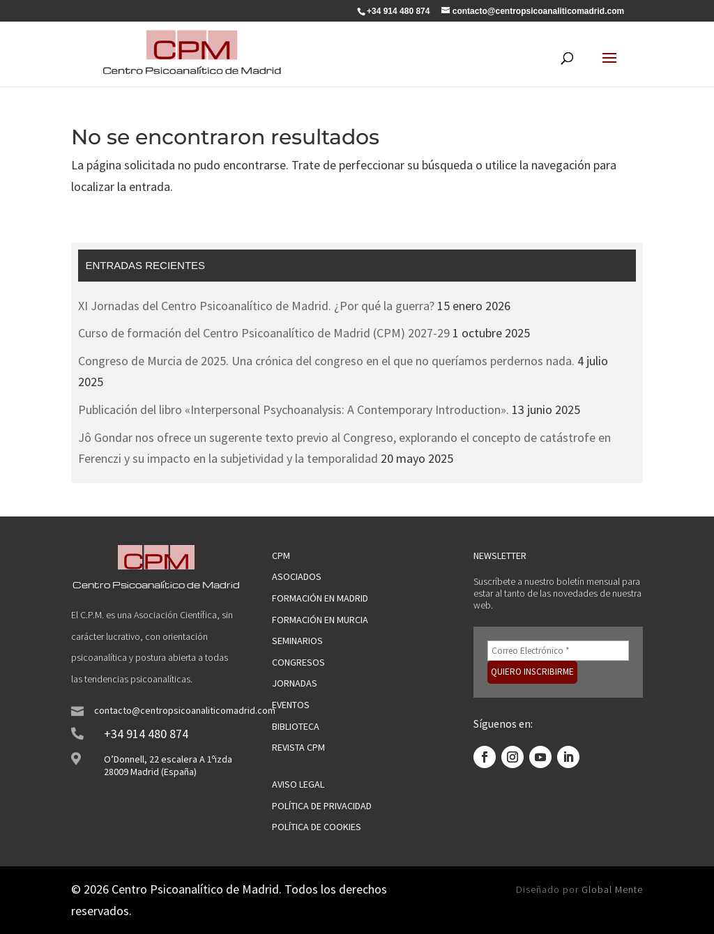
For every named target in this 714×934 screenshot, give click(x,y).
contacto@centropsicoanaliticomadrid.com (184, 710)
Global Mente (612, 889)
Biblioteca (295, 726)
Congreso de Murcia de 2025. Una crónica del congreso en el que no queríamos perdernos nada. (326, 361)
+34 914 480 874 (146, 734)
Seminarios (297, 640)
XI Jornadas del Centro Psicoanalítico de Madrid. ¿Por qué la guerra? (256, 306)
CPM (281, 555)
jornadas (294, 683)
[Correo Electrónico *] (558, 651)
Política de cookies (316, 826)
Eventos (291, 704)
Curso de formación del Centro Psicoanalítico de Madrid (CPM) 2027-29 (264, 333)
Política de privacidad (322, 805)
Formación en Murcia (320, 619)
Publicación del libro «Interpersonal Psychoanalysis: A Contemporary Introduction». (293, 409)
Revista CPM (298, 747)
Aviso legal (298, 784)
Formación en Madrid (320, 598)
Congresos (298, 662)
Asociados (296, 576)
